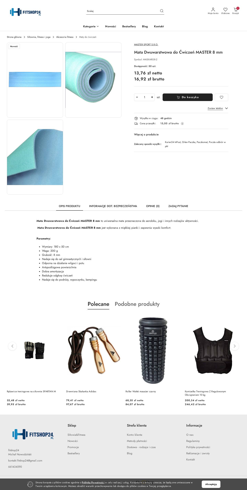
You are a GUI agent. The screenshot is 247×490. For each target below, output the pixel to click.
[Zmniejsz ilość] (136, 97)
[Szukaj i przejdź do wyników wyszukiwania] (161, 11)
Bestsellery (74, 453)
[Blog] (145, 26)
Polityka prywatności (198, 447)
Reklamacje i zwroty (198, 453)
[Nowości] (110, 26)
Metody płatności (137, 441)
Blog (129, 453)
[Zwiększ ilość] (152, 97)
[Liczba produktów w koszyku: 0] (235, 11)
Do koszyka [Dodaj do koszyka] (188, 97)
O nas (189, 435)
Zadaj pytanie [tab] (178, 206)
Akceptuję (211, 484)
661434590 (15, 467)
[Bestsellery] (129, 26)
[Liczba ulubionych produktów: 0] (225, 11)
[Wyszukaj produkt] (125, 11)
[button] (91, 26)
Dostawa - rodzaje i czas (141, 447)
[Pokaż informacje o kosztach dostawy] (182, 123)
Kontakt (190, 459)
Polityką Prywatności (93, 482)
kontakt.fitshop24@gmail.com (25, 461)
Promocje (73, 447)
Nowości (73, 441)
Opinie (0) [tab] (153, 206)
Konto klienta (134, 435)
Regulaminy (193, 441)
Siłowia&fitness (76, 435)
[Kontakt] (159, 26)
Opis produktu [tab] (69, 206)
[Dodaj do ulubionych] (221, 97)
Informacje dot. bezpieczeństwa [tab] (113, 206)
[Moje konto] (213, 11)
